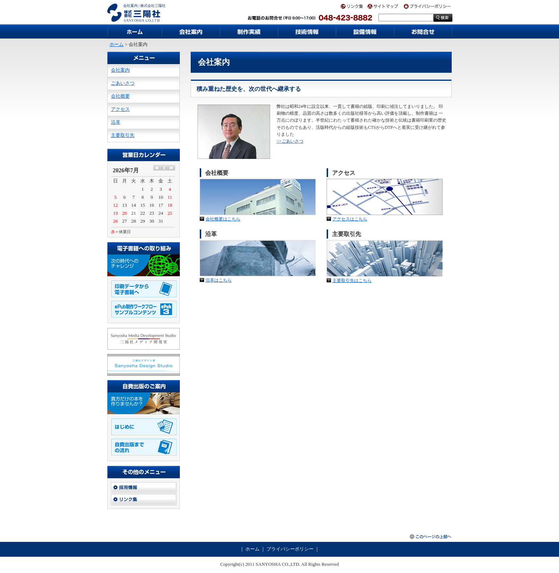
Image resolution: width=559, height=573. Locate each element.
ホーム (116, 44)
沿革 (115, 122)
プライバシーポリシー (290, 549)
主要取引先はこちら (352, 280)
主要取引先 (122, 135)
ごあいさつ (122, 83)
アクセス (120, 109)
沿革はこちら (219, 280)
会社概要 (120, 96)
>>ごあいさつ (290, 141)
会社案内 (120, 70)
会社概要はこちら (223, 219)
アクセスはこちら (349, 219)
